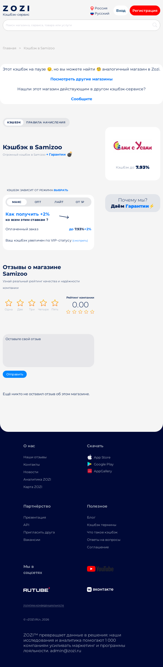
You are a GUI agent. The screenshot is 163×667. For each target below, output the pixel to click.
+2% (87, 229)
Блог (91, 517)
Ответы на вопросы (103, 540)
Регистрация (144, 10)
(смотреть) (80, 240)
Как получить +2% (28, 217)
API (26, 525)
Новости (30, 472)
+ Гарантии (56, 154)
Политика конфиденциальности (43, 605)
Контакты (31, 464)
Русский (99, 13)
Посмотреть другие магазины (81, 79)
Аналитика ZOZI (37, 479)
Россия (98, 8)
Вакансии (31, 540)
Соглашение (98, 547)
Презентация (34, 517)
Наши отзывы (35, 457)
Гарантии (137, 206)
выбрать (61, 190)
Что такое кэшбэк (102, 532)
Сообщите (81, 98)
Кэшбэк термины (101, 525)
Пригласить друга (39, 532)
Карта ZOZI (32, 487)
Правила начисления (45, 122)
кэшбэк (14, 122)
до (71, 229)
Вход (121, 10)
